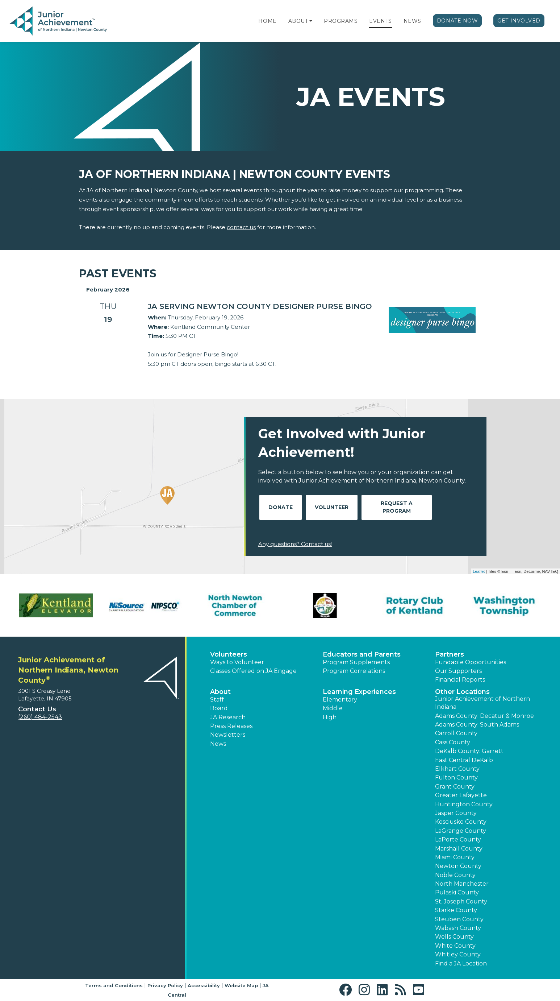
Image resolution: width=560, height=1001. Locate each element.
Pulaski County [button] (457, 892)
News (412, 21)
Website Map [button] (241, 985)
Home (267, 21)
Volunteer (331, 507)
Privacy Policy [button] (165, 985)
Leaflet (479, 571)
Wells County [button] (454, 936)
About (298, 21)
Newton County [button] (458, 866)
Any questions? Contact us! (295, 544)
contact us (241, 227)
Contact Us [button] (37, 709)
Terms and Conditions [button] (114, 985)
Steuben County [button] (459, 919)
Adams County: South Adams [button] (477, 724)
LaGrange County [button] (460, 830)
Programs (341, 21)
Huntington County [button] (464, 804)
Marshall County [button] (458, 848)
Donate (280, 507)
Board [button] (219, 708)
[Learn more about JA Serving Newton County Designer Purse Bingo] (263, 306)
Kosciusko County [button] (460, 821)
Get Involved (518, 20)
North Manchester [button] (462, 883)
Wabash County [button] (458, 928)
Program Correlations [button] (354, 670)
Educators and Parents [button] (362, 654)
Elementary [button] (340, 699)
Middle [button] (333, 708)
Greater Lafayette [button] (461, 795)
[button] (310, 21)
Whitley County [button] (458, 954)
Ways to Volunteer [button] (237, 662)
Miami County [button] (455, 857)
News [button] (218, 743)
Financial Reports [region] (460, 679)
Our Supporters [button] (458, 670)
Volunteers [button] (228, 654)
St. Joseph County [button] (461, 901)
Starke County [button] (456, 910)
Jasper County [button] (456, 813)
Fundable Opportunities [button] (470, 662)
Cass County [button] (452, 742)
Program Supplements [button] (356, 662)
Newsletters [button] (227, 734)
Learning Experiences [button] (359, 691)
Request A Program (397, 507)
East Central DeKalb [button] (464, 760)
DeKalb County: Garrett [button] (469, 751)
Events (380, 21)
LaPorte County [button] (458, 839)
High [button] (330, 717)
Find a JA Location (461, 963)
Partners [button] (449, 654)
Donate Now (457, 20)
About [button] (220, 691)
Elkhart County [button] (457, 768)
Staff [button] (217, 699)
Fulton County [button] (456, 777)
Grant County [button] (455, 786)
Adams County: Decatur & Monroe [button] (484, 715)
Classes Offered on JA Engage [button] (253, 670)
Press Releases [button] (231, 726)
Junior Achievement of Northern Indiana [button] (482, 702)
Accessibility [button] (204, 985)
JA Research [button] (228, 717)
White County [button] (455, 945)
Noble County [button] (455, 875)
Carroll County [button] (456, 733)
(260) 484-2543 (40, 716)
